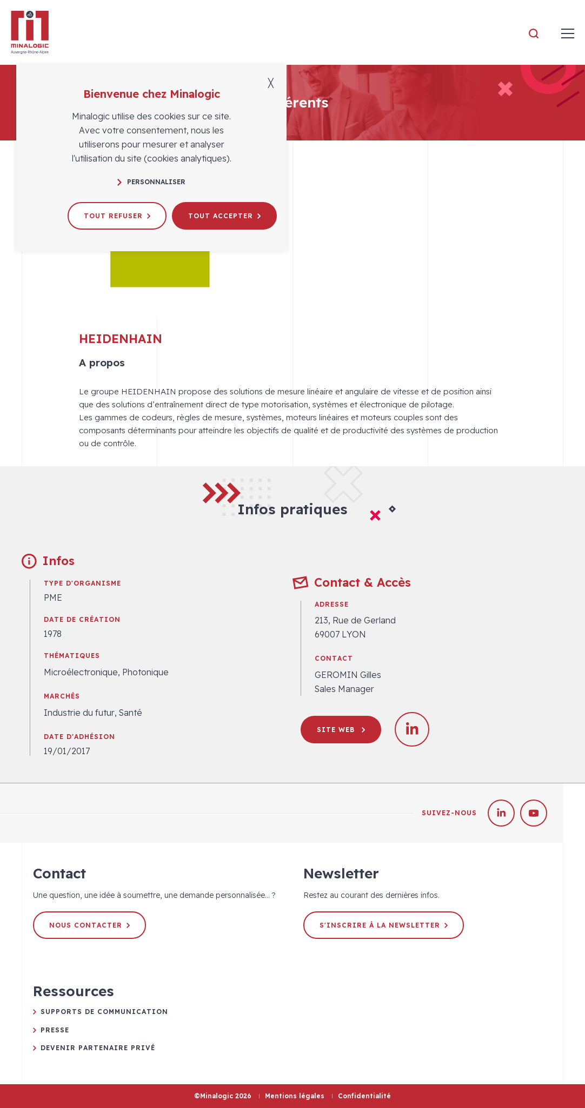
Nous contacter (89, 925)
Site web (341, 730)
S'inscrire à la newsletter (384, 925)
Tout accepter (224, 216)
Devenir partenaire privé (98, 1048)
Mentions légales (294, 1096)
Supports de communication (104, 1012)
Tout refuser (117, 216)
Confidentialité (364, 1096)
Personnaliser (151, 182)
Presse (55, 1030)
